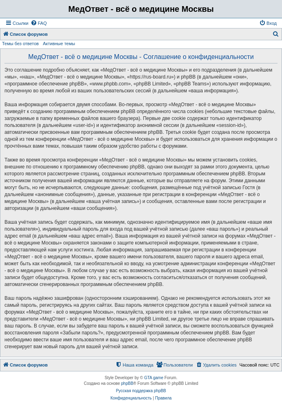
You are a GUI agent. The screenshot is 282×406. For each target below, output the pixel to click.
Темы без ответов (20, 43)
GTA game (153, 377)
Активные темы (59, 43)
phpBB (127, 383)
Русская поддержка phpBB (141, 391)
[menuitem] (39, 23)
